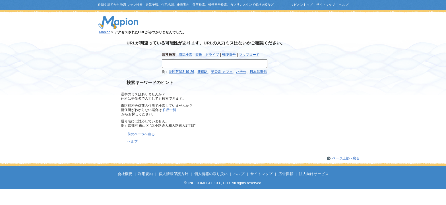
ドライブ (212, 55)
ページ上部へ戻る (345, 158)
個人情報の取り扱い (211, 174)
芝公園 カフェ (221, 72)
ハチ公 (241, 72)
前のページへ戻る (141, 134)
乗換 (198, 55)
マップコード (249, 55)
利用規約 (145, 174)
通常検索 (168, 55)
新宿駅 (202, 72)
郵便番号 (229, 55)
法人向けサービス (314, 174)
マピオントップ (302, 4)
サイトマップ (325, 4)
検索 (276, 64)
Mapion (104, 32)
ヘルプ (343, 4)
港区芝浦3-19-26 (181, 72)
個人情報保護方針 (173, 174)
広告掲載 (285, 174)
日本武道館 (258, 72)
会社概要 (124, 174)
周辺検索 (185, 55)
